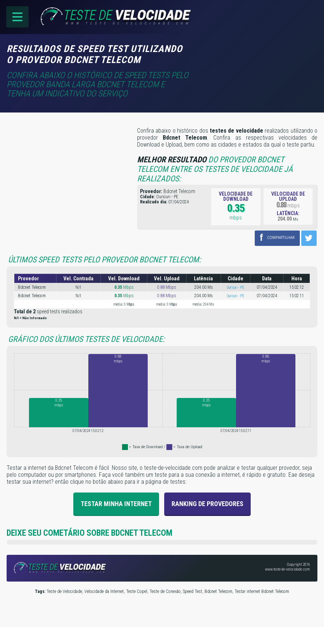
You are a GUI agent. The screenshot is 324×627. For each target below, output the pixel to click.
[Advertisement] (255, 54)
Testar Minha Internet (116, 504)
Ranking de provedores (207, 504)
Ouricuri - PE (235, 287)
